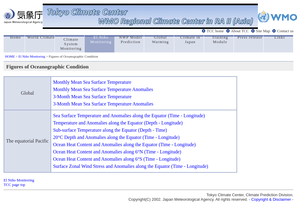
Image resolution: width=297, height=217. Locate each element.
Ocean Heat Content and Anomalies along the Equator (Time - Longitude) (124, 144)
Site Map (263, 31)
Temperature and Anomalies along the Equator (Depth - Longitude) (118, 122)
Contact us (285, 31)
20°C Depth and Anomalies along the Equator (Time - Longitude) (116, 137)
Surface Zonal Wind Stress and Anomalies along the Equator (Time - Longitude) (130, 166)
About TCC (240, 31)
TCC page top (14, 185)
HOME (10, 56)
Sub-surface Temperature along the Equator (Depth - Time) (110, 130)
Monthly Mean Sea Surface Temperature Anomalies (103, 89)
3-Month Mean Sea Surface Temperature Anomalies (103, 103)
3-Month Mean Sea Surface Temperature (92, 96)
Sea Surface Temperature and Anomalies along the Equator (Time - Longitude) (129, 115)
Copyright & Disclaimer (271, 199)
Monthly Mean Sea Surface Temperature (92, 82)
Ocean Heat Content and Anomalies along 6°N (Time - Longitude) (117, 151)
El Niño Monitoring (31, 56)
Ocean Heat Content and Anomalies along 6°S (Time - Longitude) (116, 159)
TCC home (215, 31)
